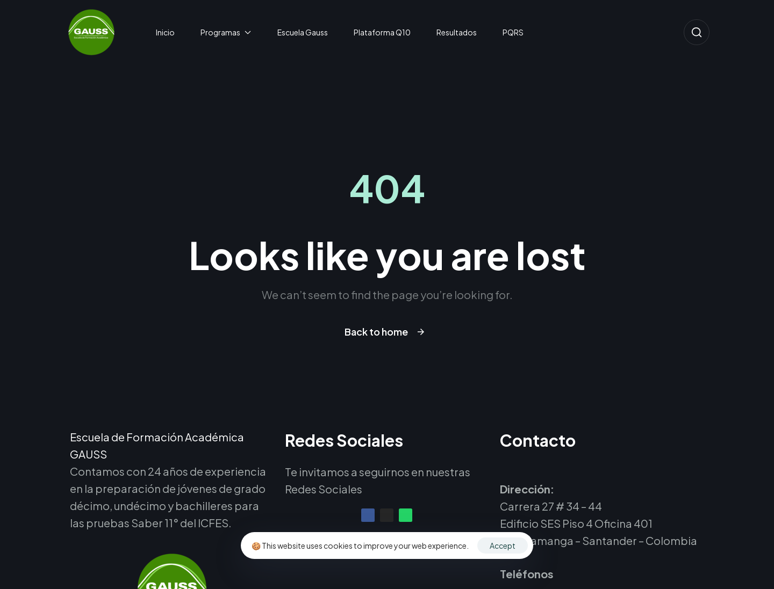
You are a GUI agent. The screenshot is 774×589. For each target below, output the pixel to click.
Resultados (456, 32)
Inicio (165, 32)
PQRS (513, 32)
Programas (226, 32)
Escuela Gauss (302, 32)
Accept (502, 545)
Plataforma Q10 (382, 32)
